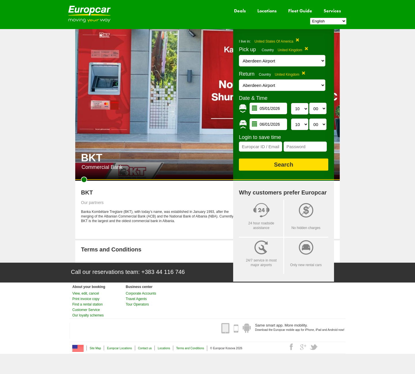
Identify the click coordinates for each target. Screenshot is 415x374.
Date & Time (253, 98)
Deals (240, 11)
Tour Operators (137, 304)
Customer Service (86, 310)
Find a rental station (87, 304)
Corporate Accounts (141, 293)
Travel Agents (136, 299)
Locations (267, 11)
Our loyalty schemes (88, 315)
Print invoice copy (85, 299)
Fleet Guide (300, 11)
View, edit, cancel (85, 293)
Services (332, 11)
